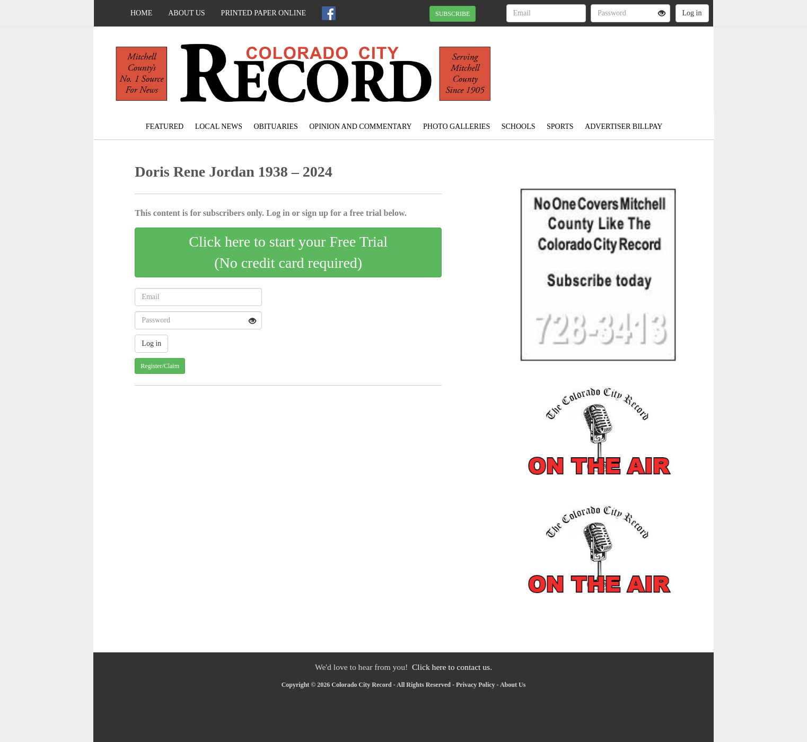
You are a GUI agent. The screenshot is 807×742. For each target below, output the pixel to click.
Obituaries (276, 126)
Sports (560, 126)
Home (141, 13)
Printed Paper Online (263, 13)
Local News (218, 126)
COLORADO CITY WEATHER (616, 63)
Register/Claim (160, 366)
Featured (165, 126)
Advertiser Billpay (623, 126)
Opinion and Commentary (360, 126)
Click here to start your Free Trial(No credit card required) (288, 252)
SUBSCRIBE (452, 14)
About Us (186, 13)
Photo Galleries (456, 126)
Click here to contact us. (452, 666)
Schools (519, 126)
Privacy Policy (475, 684)
